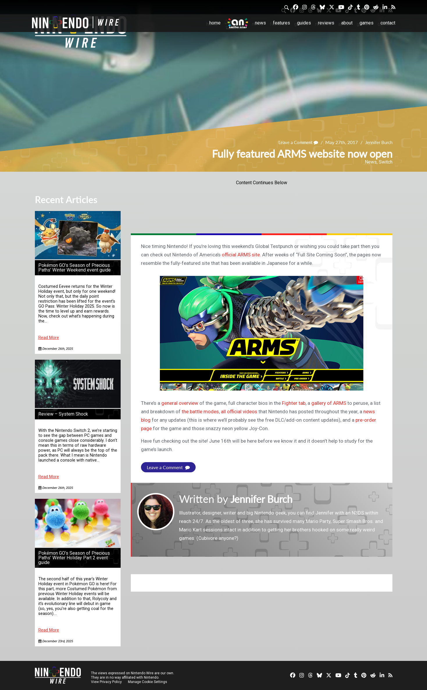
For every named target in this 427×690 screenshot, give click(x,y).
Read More (48, 337)
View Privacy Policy (106, 682)
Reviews (326, 23)
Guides (304, 23)
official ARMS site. (241, 255)
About (347, 23)
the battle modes (200, 411)
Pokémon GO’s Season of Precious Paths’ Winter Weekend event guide (74, 267)
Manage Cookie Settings (148, 682)
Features (281, 23)
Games (367, 23)
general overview (179, 403)
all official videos (239, 411)
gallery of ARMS (328, 403)
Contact (387, 23)
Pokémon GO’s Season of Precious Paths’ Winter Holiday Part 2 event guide (74, 557)
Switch (385, 162)
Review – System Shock (63, 414)
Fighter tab (293, 403)
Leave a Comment (294, 142)
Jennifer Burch (377, 142)
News (260, 23)
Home (215, 23)
